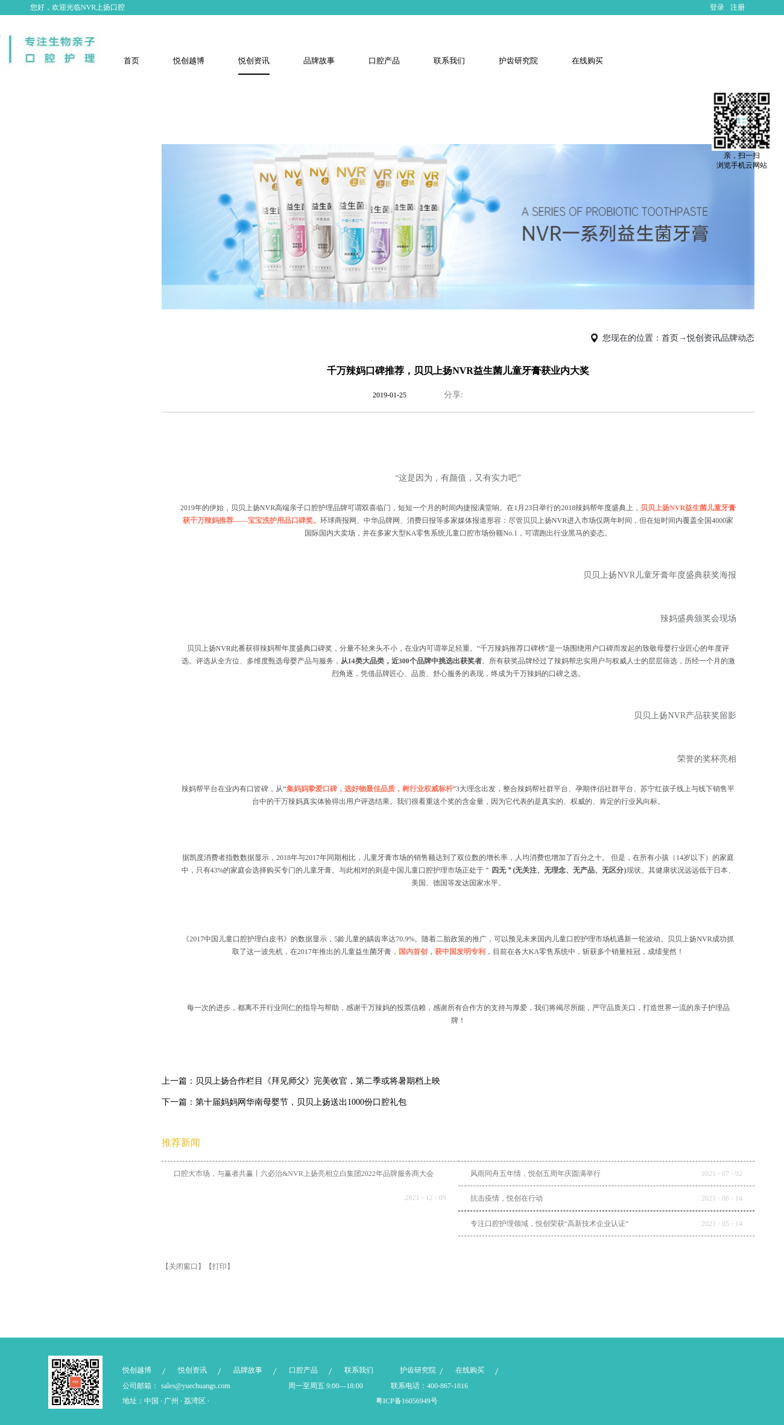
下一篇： (284, 1102)
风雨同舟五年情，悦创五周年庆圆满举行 (535, 1173)
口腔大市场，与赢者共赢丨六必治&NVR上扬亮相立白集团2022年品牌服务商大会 (304, 1173)
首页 (131, 60)
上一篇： (301, 1080)
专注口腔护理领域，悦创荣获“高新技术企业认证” (549, 1223)
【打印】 (219, 1266)
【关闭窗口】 (183, 1266)
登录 (717, 7)
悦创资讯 (704, 338)
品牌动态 (737, 338)
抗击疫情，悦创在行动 (506, 1198)
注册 (737, 7)
